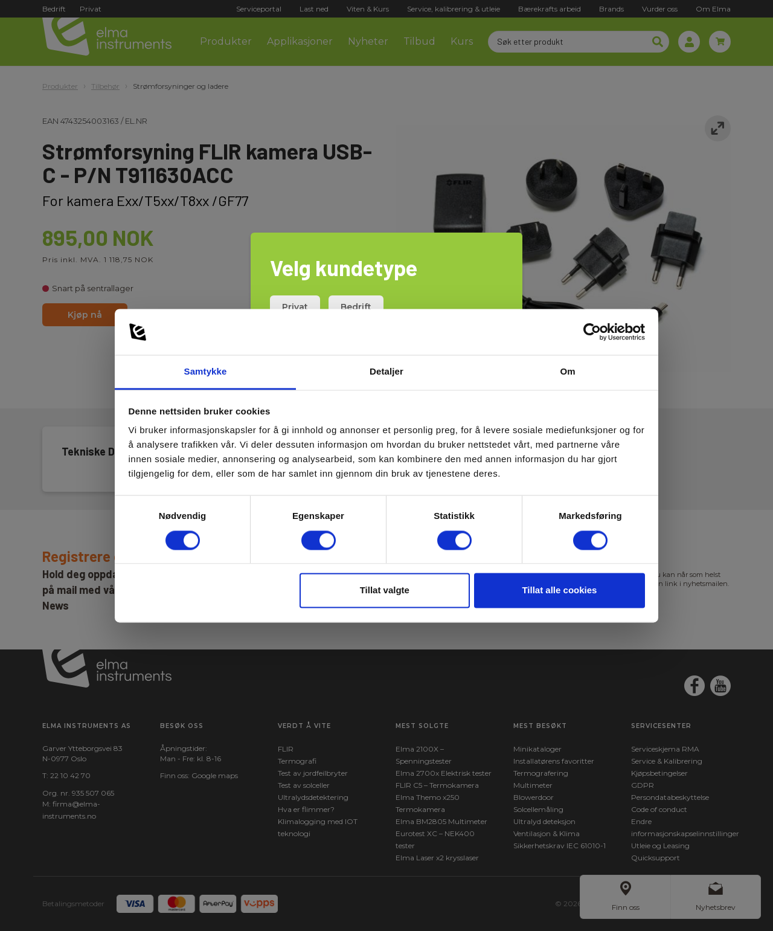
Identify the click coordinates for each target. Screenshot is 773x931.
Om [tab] (567, 372)
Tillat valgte (384, 590)
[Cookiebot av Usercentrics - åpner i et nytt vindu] (592, 332)
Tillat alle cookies (559, 590)
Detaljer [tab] (386, 372)
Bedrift (356, 306)
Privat (295, 306)
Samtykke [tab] (205, 372)
